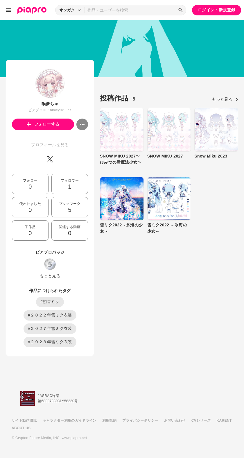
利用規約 (109, 420)
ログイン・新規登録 (216, 10)
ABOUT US (21, 428)
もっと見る (50, 275)
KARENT (224, 420)
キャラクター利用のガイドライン (69, 420)
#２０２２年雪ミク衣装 (50, 315)
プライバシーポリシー (140, 420)
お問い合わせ (175, 420)
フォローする (43, 124)
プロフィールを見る (50, 144)
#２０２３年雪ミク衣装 (50, 341)
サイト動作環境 (24, 420)
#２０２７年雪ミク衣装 (50, 328)
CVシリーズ (201, 420)
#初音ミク (50, 301)
